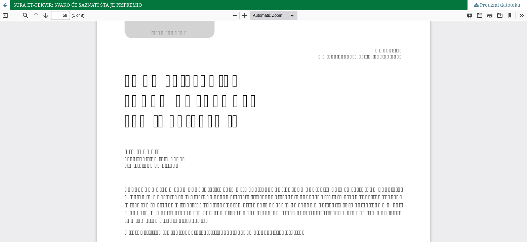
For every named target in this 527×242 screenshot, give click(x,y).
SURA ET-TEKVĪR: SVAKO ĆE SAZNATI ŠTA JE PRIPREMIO (77, 5)
